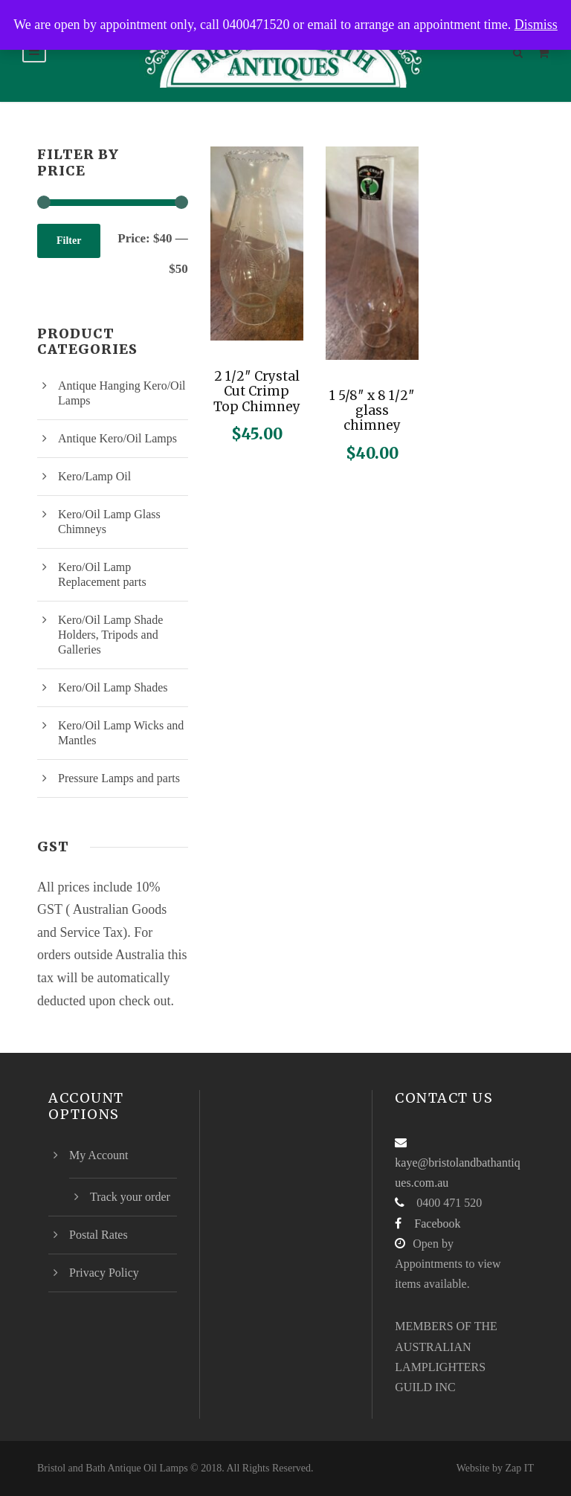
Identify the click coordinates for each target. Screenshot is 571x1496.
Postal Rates (98, 1234)
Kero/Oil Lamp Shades (113, 687)
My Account (99, 1155)
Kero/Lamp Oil (94, 476)
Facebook (437, 1223)
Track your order (130, 1196)
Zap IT (520, 1468)
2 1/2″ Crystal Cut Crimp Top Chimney (256, 391)
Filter (69, 240)
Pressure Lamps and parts (119, 778)
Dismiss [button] (536, 24)
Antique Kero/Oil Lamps (117, 438)
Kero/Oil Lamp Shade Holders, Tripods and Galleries (110, 634)
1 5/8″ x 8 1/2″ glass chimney (372, 410)
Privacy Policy (104, 1272)
